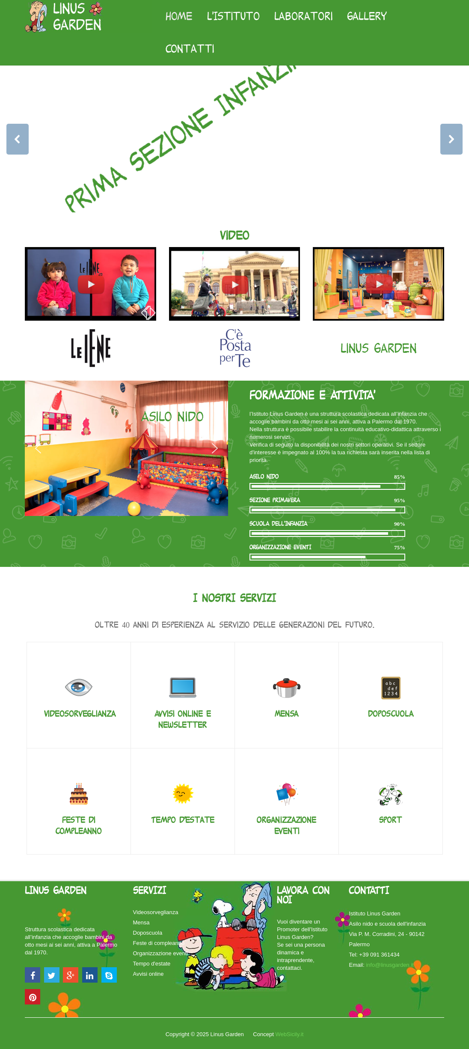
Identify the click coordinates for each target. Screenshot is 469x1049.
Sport (390, 820)
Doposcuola (390, 713)
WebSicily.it (289, 1034)
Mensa (286, 713)
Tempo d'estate (182, 820)
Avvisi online (148, 974)
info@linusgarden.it (389, 965)
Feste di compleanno (159, 943)
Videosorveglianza (80, 713)
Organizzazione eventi (160, 953)
